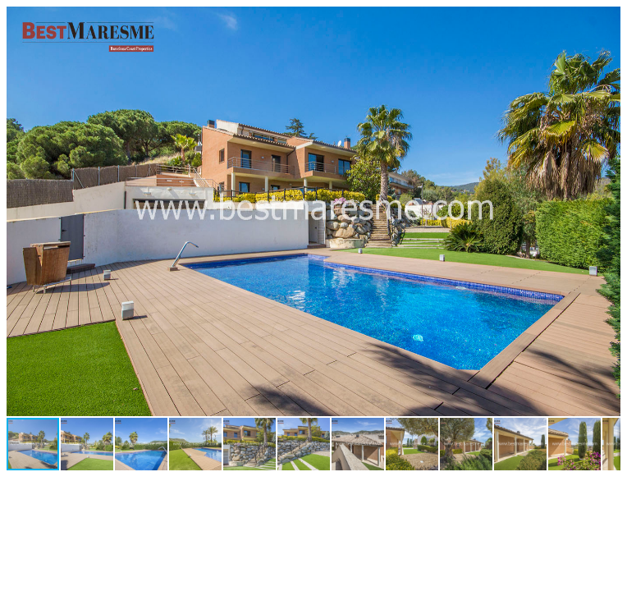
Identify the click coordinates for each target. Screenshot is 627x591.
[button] (606, 21)
